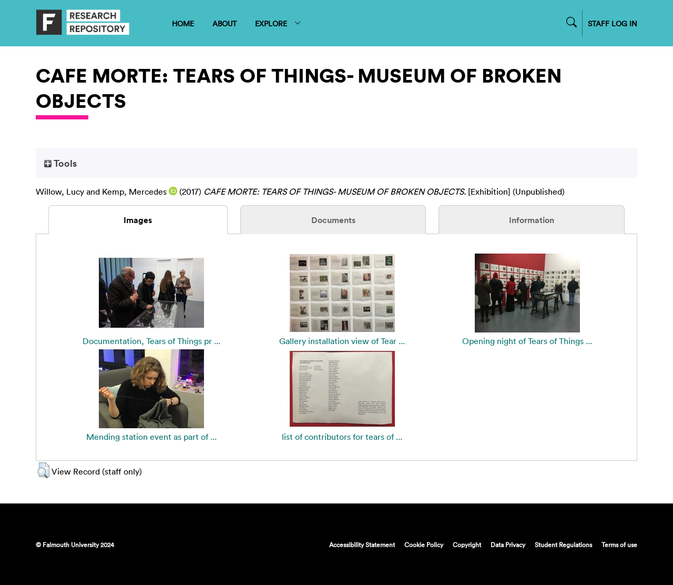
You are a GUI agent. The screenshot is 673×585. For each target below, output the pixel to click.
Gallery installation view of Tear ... (342, 341)
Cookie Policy (423, 544)
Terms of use (619, 544)
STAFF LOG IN (612, 23)
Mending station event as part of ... (151, 436)
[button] (43, 470)
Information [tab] (531, 220)
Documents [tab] (333, 220)
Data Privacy (508, 544)
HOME (183, 23)
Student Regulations (563, 544)
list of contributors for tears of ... (342, 436)
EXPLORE (278, 23)
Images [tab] (138, 220)
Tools (60, 163)
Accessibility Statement (362, 544)
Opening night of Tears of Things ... (527, 341)
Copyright (467, 544)
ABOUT (224, 23)
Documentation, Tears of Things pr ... (151, 341)
